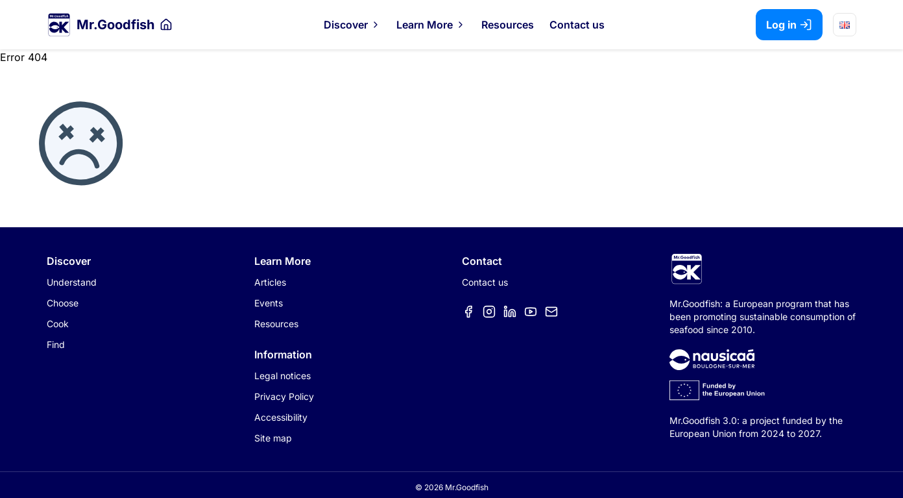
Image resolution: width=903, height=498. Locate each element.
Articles (270, 282)
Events (268, 302)
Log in (789, 24)
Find (56, 344)
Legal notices (282, 375)
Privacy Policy (284, 396)
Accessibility (280, 417)
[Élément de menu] (468, 311)
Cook (58, 323)
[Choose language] (844, 24)
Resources (507, 24)
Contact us (577, 24)
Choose (62, 302)
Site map (273, 437)
